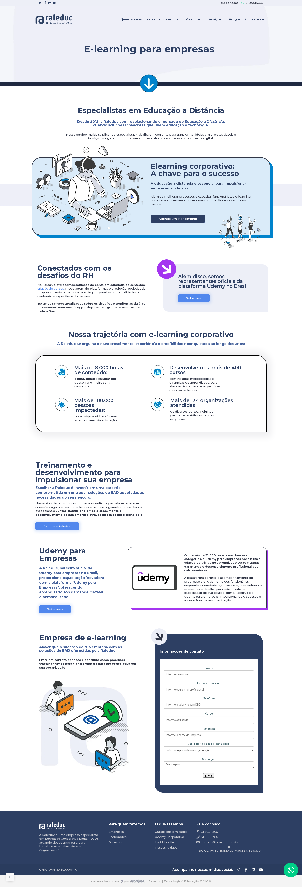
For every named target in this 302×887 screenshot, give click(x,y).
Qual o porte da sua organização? (209, 743)
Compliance (254, 19)
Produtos (193, 19)
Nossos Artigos (166, 847)
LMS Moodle (164, 842)
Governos (116, 842)
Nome (209, 668)
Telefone (209, 698)
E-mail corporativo (209, 683)
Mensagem (209, 759)
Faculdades (118, 837)
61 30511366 (254, 3)
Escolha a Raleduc (57, 526)
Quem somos (131, 19)
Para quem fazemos (162, 19)
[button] (291, 870)
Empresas (116, 831)
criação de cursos (50, 288)
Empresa (209, 728)
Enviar (209, 775)
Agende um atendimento (178, 219)
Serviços (214, 19)
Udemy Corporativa (169, 837)
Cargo (209, 713)
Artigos (235, 19)
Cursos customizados (171, 831)
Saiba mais (194, 298)
